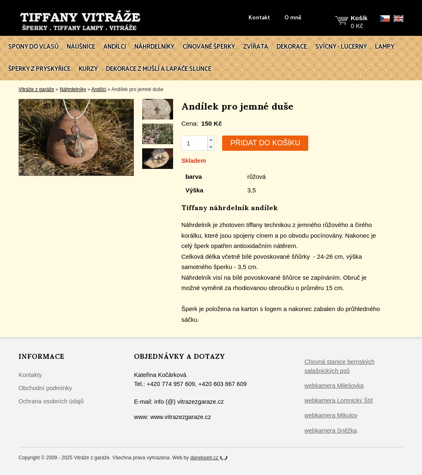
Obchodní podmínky (45, 388)
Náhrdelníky (154, 47)
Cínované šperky (209, 47)
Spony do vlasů (33, 47)
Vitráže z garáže (36, 89)
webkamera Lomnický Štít (339, 400)
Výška (194, 190)
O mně (292, 18)
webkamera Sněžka (331, 430)
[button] (210, 139)
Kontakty (30, 375)
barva (193, 176)
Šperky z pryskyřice (39, 69)
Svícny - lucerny (341, 47)
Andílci (114, 47)
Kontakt (259, 18)
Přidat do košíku (265, 143)
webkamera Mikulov (331, 415)
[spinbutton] (194, 143)
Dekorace (292, 47)
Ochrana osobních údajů (51, 401)
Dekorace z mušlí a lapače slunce (158, 69)
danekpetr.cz (209, 458)
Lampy (384, 47)
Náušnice (81, 47)
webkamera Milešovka (334, 385)
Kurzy (88, 69)
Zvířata (255, 47)
